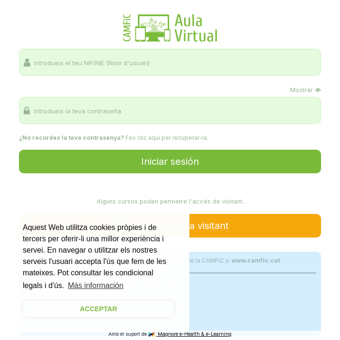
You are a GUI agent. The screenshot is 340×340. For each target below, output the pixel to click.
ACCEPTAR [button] (98, 309)
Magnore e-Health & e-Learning (190, 334)
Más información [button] (95, 285)
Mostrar (305, 90)
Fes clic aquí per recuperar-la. (166, 137)
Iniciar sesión (170, 161)
